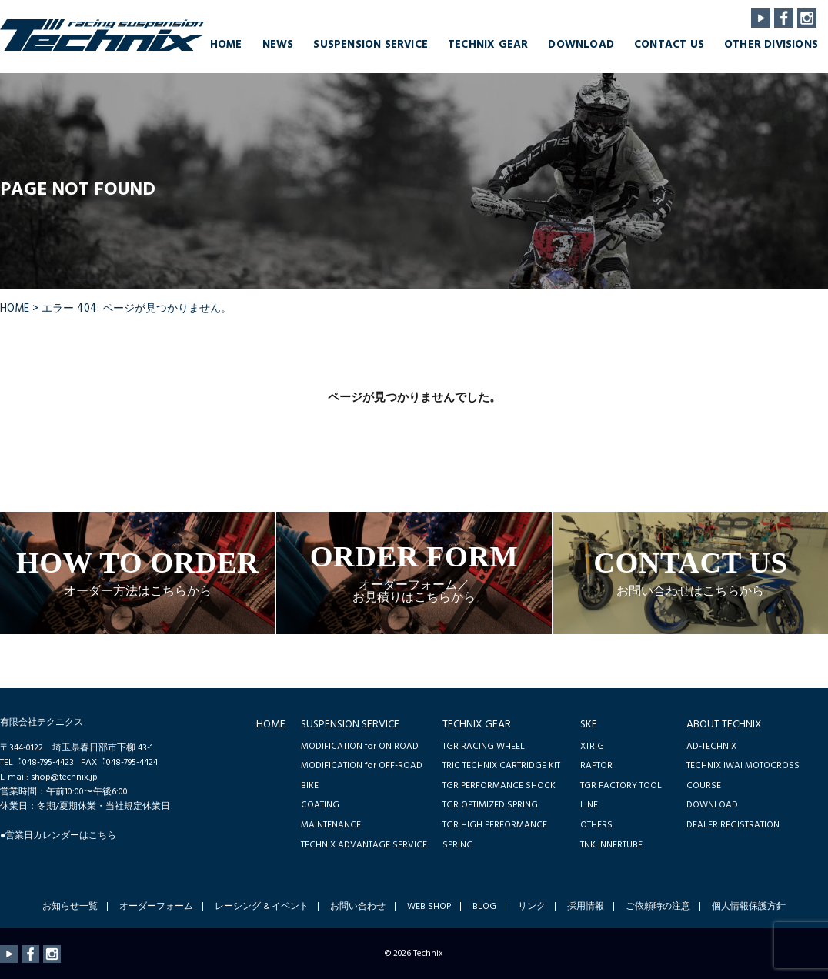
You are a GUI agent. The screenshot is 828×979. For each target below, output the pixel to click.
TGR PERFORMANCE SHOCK (499, 785)
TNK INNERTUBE (611, 844)
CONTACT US (669, 45)
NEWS (278, 45)
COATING (320, 804)
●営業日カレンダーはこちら (58, 835)
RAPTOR (596, 765)
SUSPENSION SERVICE (370, 45)
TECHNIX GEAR (488, 45)
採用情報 (585, 906)
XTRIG (592, 746)
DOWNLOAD (581, 45)
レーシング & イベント (262, 906)
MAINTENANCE (331, 824)
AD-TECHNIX (711, 746)
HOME (226, 45)
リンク (532, 906)
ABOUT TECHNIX (724, 724)
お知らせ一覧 (70, 906)
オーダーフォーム (156, 906)
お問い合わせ (358, 906)
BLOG (484, 906)
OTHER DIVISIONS (771, 45)
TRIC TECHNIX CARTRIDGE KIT (501, 765)
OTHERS (596, 824)
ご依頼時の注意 (658, 906)
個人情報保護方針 (749, 906)
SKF (588, 724)
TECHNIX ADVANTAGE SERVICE (364, 844)
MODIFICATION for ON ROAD (360, 746)
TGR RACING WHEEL (483, 746)
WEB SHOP (429, 906)
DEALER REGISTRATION (733, 824)
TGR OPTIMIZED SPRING (490, 804)
